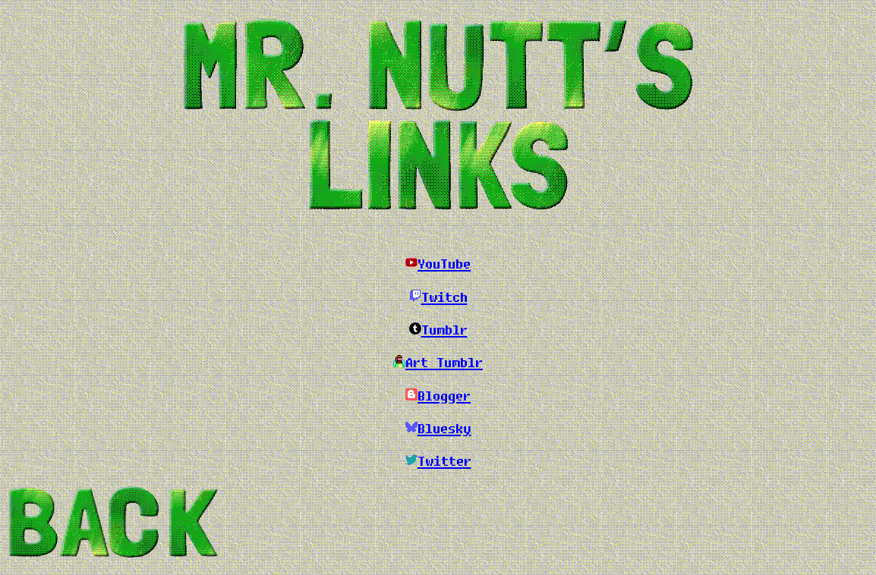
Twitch (444, 296)
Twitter (444, 460)
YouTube (444, 263)
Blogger (444, 395)
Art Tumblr (444, 361)
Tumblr (444, 329)
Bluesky (444, 427)
